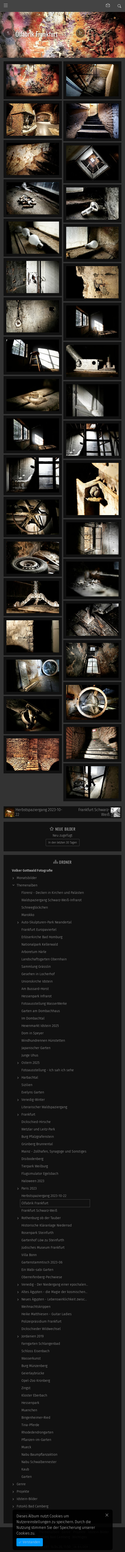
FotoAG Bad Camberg (32, 1506)
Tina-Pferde (30, 1425)
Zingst (25, 1388)
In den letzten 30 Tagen (62, 842)
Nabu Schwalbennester (38, 1462)
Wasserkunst (31, 1358)
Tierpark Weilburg (34, 1166)
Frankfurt (28, 1114)
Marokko (27, 915)
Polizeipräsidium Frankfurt (41, 1321)
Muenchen (29, 1410)
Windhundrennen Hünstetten (43, 1041)
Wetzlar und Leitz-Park (38, 1129)
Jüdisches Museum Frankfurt (43, 1248)
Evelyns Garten (32, 1092)
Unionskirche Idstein (37, 981)
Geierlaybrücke (32, 1373)
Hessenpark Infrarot (36, 996)
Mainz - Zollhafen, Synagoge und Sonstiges (53, 1151)
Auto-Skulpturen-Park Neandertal (46, 922)
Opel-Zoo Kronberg (35, 1381)
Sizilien (26, 1085)
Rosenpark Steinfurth (37, 1233)
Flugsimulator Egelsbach (39, 1174)
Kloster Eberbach (34, 1395)
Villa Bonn (29, 1255)
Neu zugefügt (62, 835)
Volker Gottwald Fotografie (32, 871)
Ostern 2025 (30, 1063)
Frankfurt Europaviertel (38, 930)
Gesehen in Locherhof (38, 974)
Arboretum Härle (33, 952)
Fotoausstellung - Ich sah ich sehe (47, 1070)
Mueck (26, 1447)
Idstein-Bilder (27, 1499)
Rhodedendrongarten (37, 1432)
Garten (26, 1477)
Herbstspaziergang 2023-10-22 (43, 1196)
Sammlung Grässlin (36, 967)
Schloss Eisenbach (35, 1351)
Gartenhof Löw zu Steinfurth (42, 1240)
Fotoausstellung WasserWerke (44, 1004)
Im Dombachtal (33, 1018)
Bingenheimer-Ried (35, 1418)
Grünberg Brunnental (37, 1144)
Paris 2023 (29, 1188)
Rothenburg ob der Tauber (41, 1218)
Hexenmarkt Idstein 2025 (40, 1026)
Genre (21, 1484)
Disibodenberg (32, 1159)
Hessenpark (30, 1403)
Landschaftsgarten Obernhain (44, 959)
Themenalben (27, 885)
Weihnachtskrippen (35, 1307)
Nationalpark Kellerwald (39, 944)
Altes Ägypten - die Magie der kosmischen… (54, 1292)
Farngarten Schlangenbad (40, 1344)
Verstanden (31, 1542)
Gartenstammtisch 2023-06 (41, 1262)
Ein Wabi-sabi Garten (37, 1270)
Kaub (25, 1469)
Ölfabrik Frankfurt (34, 1203)
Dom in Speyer (32, 1033)
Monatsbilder (27, 878)
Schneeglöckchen (34, 907)
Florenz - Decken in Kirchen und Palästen (52, 893)
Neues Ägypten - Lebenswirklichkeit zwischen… (55, 1299)
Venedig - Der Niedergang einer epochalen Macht (55, 1285)
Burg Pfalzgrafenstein (37, 1137)
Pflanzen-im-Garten (36, 1440)
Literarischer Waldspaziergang (44, 1107)
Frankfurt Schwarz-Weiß (39, 1211)
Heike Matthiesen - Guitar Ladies (46, 1314)
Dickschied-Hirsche (36, 1122)
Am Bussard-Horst (35, 989)
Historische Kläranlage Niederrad (46, 1225)
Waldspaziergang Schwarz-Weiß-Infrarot (51, 900)
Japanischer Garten (35, 1048)
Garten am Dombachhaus (40, 1011)
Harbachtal (29, 1078)
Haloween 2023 (32, 1181)
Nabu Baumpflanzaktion (39, 1455)
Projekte (23, 1492)
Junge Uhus (29, 1055)
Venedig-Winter (33, 1100)
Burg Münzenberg (34, 1366)
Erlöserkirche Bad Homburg (41, 937)
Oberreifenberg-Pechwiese (41, 1277)
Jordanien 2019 (32, 1336)
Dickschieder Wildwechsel (41, 1329)
